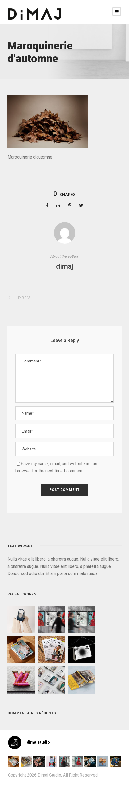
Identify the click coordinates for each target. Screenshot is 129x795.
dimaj (64, 266)
